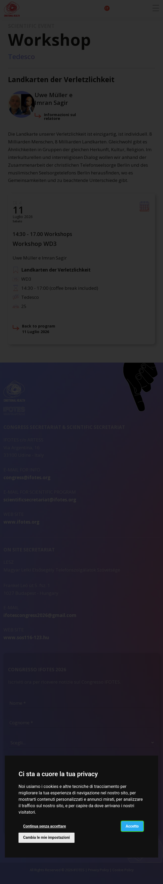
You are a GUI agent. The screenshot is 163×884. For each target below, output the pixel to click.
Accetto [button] (132, 826)
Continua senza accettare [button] (44, 826)
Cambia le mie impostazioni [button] (46, 837)
